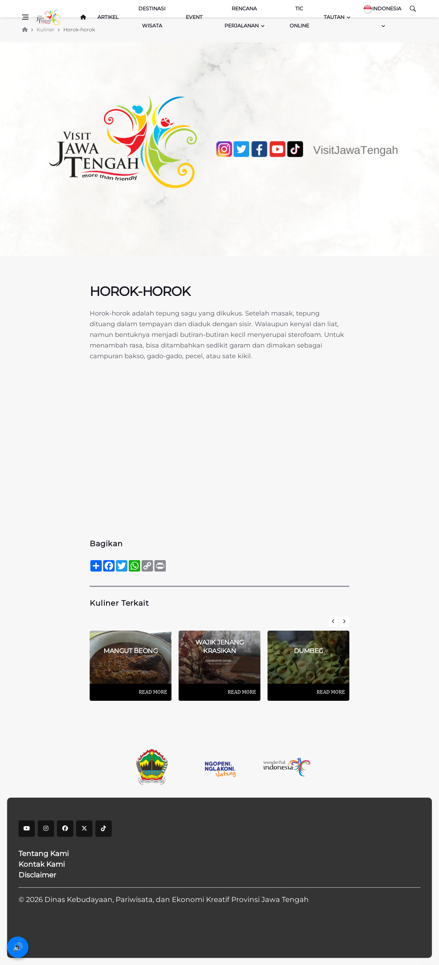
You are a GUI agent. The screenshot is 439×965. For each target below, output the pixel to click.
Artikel (107, 17)
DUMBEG (308, 651)
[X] (84, 828)
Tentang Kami (43, 853)
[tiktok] (103, 828)
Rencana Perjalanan (241, 17)
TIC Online (299, 17)
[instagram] (46, 828)
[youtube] (26, 828)
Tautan (334, 17)
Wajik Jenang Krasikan (219, 646)
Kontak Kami (41, 864)
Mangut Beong (131, 651)
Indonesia (382, 9)
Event (194, 17)
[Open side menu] (25, 17)
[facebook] (65, 828)
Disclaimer (37, 875)
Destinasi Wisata (151, 17)
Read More (153, 692)
